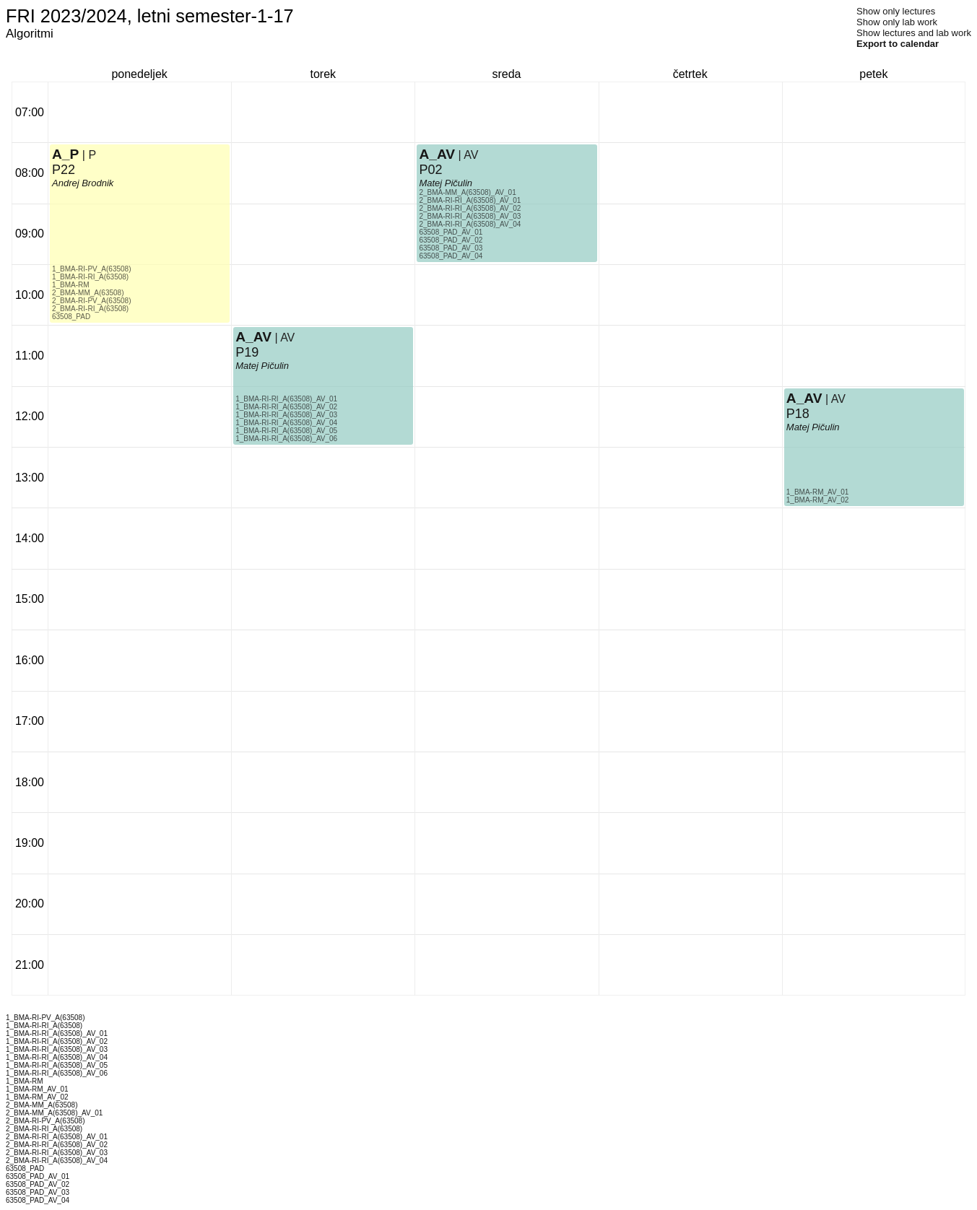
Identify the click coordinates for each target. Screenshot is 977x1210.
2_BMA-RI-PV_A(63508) (91, 301)
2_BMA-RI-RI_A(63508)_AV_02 (470, 208)
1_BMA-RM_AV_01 (817, 492)
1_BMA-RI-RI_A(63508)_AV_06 (286, 439)
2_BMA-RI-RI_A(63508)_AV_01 (470, 200)
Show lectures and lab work (913, 32)
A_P (65, 154)
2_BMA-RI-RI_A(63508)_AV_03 (470, 216)
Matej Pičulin (262, 365)
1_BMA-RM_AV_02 (817, 500)
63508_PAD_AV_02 (450, 240)
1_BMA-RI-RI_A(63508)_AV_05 (286, 431)
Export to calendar (897, 43)
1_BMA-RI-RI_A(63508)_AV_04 (286, 423)
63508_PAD (71, 317)
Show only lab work (896, 22)
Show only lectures (895, 11)
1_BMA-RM (71, 285)
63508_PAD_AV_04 (450, 256)
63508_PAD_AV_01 (450, 232)
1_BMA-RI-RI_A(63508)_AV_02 (286, 407)
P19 (247, 352)
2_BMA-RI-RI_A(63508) (90, 309)
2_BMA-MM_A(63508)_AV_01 (467, 192)
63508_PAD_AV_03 (450, 248)
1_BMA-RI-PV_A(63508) (91, 269)
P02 (430, 169)
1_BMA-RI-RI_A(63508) (90, 277)
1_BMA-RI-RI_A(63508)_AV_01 (286, 399)
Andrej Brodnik (82, 183)
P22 (63, 169)
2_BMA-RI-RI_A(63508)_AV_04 (470, 224)
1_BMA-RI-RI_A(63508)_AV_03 (286, 415)
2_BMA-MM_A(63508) (87, 293)
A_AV (253, 336)
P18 (797, 413)
